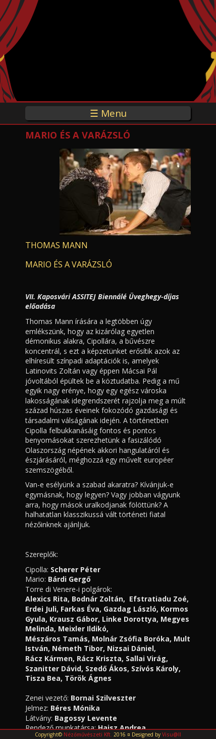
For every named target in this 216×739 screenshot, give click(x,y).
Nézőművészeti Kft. (88, 734)
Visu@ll (171, 734)
